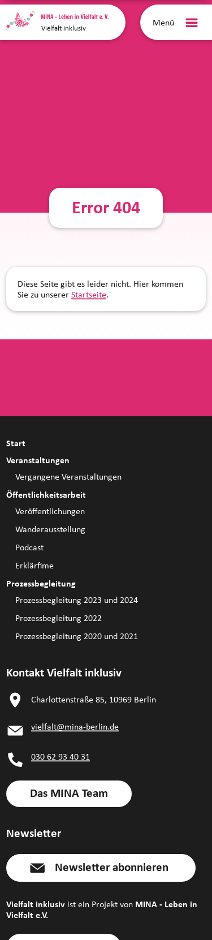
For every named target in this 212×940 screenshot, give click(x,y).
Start (15, 443)
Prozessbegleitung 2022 (58, 618)
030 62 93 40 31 (60, 756)
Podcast (29, 547)
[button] (101, 867)
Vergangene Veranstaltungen (68, 476)
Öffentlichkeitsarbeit (46, 494)
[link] (69, 794)
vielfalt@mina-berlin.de (75, 726)
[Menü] (177, 22)
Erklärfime (34, 565)
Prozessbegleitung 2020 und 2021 (76, 636)
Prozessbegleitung (41, 583)
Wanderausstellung (50, 529)
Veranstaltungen (38, 460)
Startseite (88, 294)
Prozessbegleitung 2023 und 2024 (76, 599)
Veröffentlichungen (50, 511)
